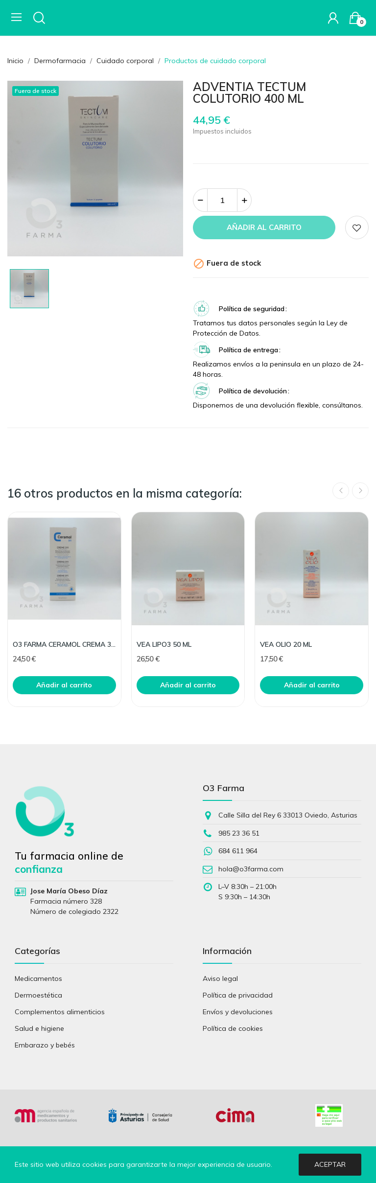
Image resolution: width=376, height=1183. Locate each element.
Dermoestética (38, 995)
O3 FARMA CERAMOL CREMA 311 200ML (64, 644)
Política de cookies (233, 1028)
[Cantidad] (222, 200)
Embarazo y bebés (45, 1045)
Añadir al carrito (264, 227)
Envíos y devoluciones (238, 1011)
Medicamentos (38, 978)
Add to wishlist (357, 227)
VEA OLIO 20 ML (286, 644)
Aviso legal (220, 978)
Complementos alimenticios (60, 1011)
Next (360, 490)
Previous (340, 490)
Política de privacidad (238, 995)
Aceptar (330, 1164)
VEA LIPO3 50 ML (164, 644)
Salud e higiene (39, 1028)
